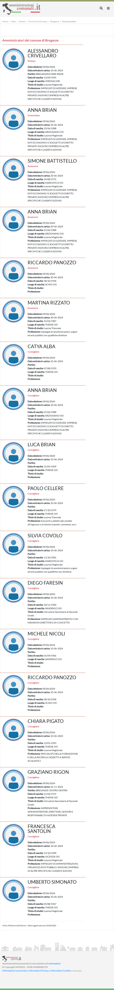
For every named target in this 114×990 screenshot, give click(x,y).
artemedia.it (54, 963)
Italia (13, 21)
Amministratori (69, 21)
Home (5, 21)
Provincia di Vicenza (37, 21)
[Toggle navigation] (101, 8)
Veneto (22, 21)
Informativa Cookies (60, 970)
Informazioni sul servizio (14, 970)
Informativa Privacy (39, 970)
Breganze (54, 21)
